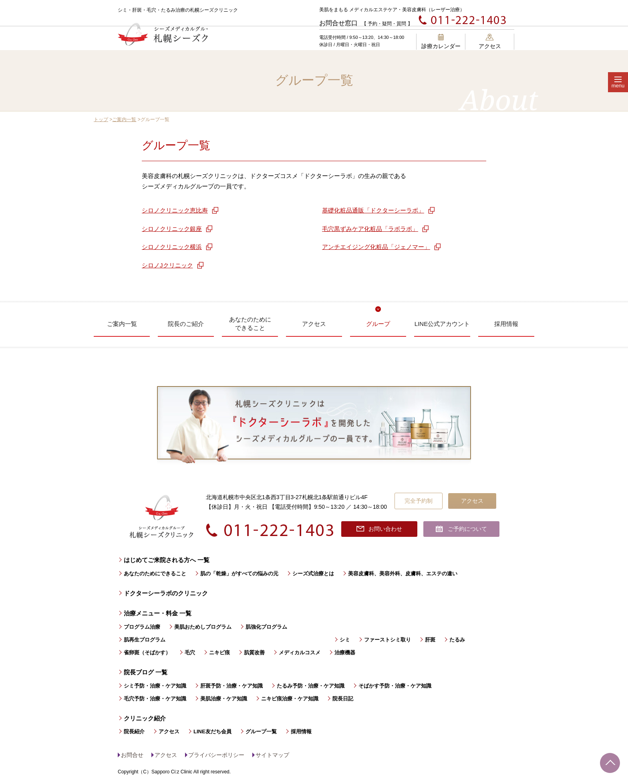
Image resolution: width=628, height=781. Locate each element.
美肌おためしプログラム (202, 627)
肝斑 (430, 640)
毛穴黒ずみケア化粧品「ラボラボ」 (370, 228)
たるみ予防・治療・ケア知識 (310, 686)
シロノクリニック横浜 (172, 246)
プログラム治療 (142, 627)
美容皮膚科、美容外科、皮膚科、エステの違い (402, 574)
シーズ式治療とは (313, 574)
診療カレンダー (441, 41)
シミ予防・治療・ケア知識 (155, 686)
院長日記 (342, 699)
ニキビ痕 (219, 652)
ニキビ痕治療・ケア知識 (289, 699)
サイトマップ (272, 755)
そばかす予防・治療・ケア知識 (394, 686)
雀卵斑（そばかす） (147, 652)
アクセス (490, 41)
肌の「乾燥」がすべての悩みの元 (239, 574)
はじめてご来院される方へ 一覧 (166, 559)
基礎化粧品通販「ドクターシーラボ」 (373, 210)
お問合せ (132, 755)
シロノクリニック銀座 (172, 228)
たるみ (457, 640)
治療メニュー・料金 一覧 (157, 613)
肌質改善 (254, 652)
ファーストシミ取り (387, 640)
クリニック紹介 (145, 718)
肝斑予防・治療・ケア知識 (231, 686)
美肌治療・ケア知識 (223, 699)
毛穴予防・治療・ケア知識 (155, 699)
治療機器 (344, 652)
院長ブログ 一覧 (145, 672)
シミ (345, 640)
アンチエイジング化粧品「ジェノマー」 (376, 246)
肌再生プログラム (144, 640)
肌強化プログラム (266, 627)
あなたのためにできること (155, 574)
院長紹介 (134, 731)
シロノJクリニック (167, 265)
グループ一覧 (261, 731)
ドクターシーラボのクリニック (166, 593)
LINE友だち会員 (212, 731)
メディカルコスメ (299, 652)
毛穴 (190, 652)
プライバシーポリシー (216, 755)
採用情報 (301, 731)
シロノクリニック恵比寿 (175, 210)
